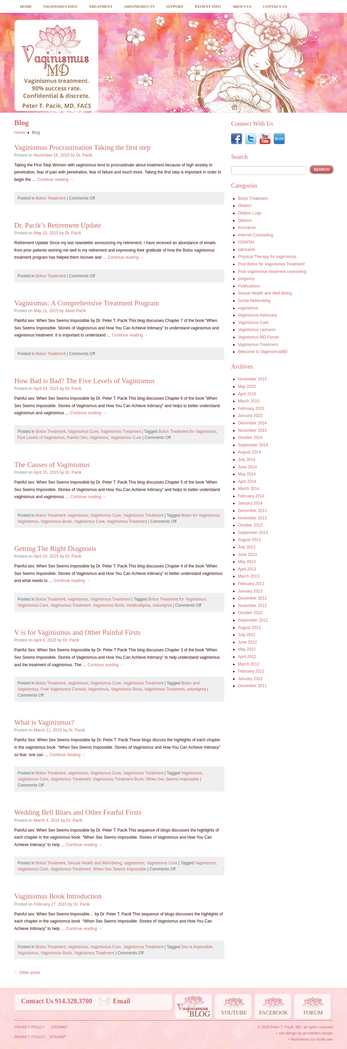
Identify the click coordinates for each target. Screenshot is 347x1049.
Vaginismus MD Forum (258, 337)
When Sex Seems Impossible (172, 779)
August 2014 (249, 452)
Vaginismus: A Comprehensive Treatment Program (86, 303)
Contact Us (275, 6)
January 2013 (250, 591)
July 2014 (246, 459)
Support (174, 6)
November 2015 (252, 379)
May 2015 (247, 386)
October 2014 (250, 437)
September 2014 (253, 445)
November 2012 (252, 605)
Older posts (27, 972)
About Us (241, 6)
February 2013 (251, 583)
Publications (249, 286)
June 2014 (247, 467)
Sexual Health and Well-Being (95, 863)
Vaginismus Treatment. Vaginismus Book (87, 605)
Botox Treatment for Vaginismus (187, 431)
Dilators (245, 220)
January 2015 (250, 415)
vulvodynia (162, 605)
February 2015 (251, 408)
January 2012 (250, 678)
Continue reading (55, 179)
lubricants (246, 249)
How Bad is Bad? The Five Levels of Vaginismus (84, 381)
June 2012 (247, 642)
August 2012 (249, 627)
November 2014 (252, 430)
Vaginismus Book (56, 521)
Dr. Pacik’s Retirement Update (57, 225)
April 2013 (247, 569)
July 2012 (246, 634)
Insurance (247, 227)
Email (121, 1001)
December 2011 (252, 685)
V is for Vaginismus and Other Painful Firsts (77, 632)
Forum (313, 1013)
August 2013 (249, 539)
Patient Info (208, 6)
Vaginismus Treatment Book (118, 779)
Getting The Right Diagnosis (55, 548)
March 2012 (248, 664)
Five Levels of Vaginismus (41, 437)
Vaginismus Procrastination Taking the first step (82, 147)
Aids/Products (139, 6)
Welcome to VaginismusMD (262, 351)
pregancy (246, 278)
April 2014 (247, 481)
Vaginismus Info (60, 6)
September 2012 (253, 620)
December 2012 (252, 598)
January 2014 (250, 503)
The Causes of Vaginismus (52, 465)
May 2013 (247, 561)
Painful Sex (77, 437)
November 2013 (252, 518)
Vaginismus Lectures (256, 329)
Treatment (101, 6)
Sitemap (59, 1027)
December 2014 (252, 423)
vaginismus (78, 515)
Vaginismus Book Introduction (58, 896)
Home (26, 6)
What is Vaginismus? (44, 722)
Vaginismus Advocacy (257, 315)
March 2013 (248, 576)
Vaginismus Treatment (121, 431)
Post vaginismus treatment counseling (272, 271)
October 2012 (250, 612)
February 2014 (251, 496)
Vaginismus (28, 521)
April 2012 (247, 656)
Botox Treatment (50, 198)
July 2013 (246, 547)
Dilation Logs (249, 213)
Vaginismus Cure (83, 431)
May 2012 (247, 649)
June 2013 (247, 554)
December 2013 (252, 510)
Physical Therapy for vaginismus (267, 256)
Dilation (244, 205)
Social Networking (254, 300)
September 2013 (253, 532)
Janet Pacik (75, 310)
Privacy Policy (29, 1027)
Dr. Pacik (84, 155)
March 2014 (248, 488)
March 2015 (248, 401)
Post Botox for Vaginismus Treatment (271, 264)
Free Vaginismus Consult (63, 689)
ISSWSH (246, 242)
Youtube (234, 1013)
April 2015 (247, 394)
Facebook (273, 1013)
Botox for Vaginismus (200, 515)
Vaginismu (99, 437)
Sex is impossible (197, 947)
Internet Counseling (255, 235)
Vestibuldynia (138, 605)
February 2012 (251, 671)
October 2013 (250, 525)
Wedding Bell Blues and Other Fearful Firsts (77, 812)
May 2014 (247, 474)
